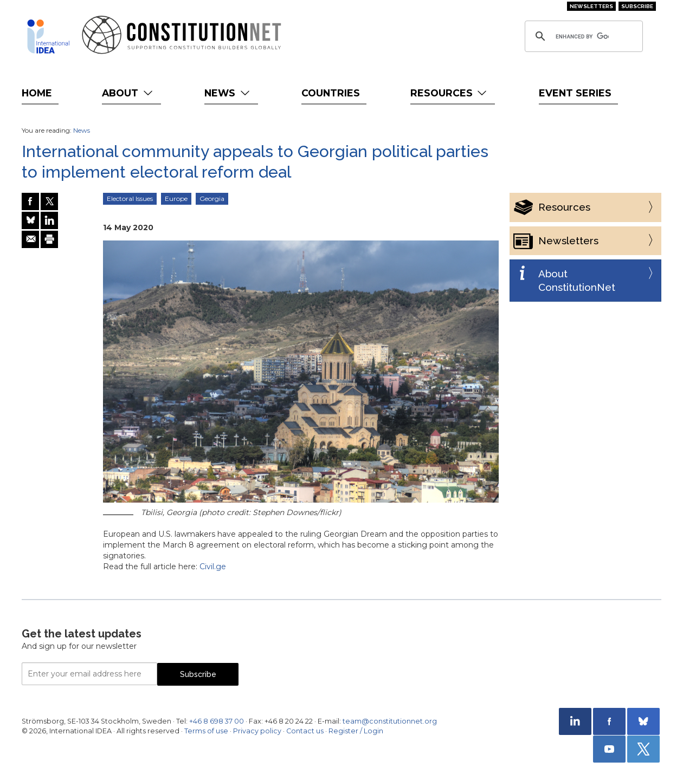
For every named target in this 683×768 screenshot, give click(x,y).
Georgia (211, 198)
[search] (582, 36)
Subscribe (637, 6)
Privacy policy (257, 731)
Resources (449, 93)
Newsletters (591, 6)
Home (37, 93)
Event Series (575, 93)
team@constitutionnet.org (390, 721)
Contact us (305, 731)
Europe (176, 198)
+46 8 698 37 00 (216, 721)
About (128, 93)
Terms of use (206, 731)
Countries (330, 93)
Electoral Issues (130, 198)
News (228, 93)
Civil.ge (212, 566)
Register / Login (355, 731)
